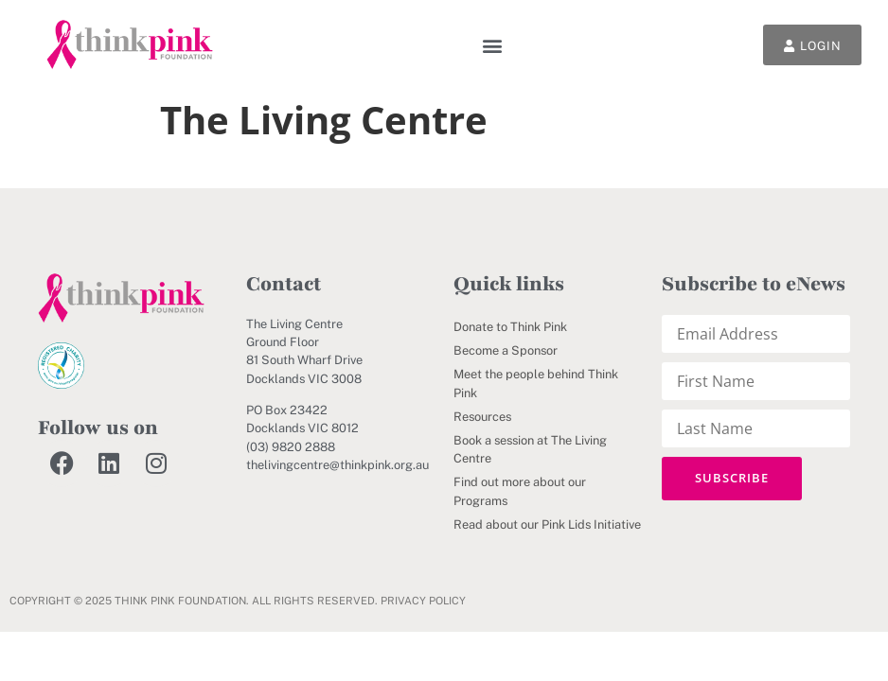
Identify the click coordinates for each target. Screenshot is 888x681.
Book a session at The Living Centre (530, 449)
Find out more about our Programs (519, 491)
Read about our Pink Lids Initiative (547, 524)
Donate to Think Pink (510, 327)
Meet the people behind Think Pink (535, 383)
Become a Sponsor (505, 350)
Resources (482, 417)
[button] (489, 45)
